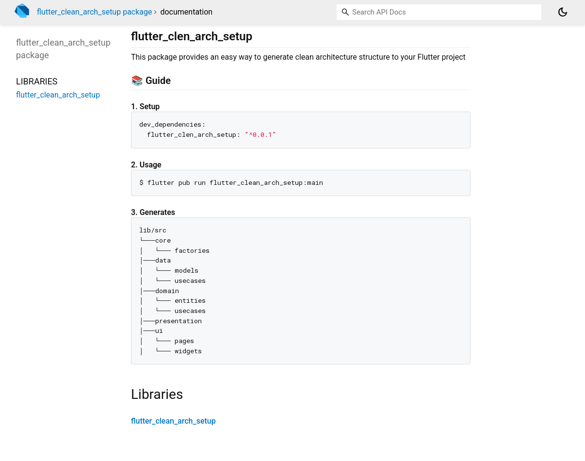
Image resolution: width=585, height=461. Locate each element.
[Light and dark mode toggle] (562, 12)
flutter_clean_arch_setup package (94, 11)
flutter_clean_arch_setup (173, 421)
